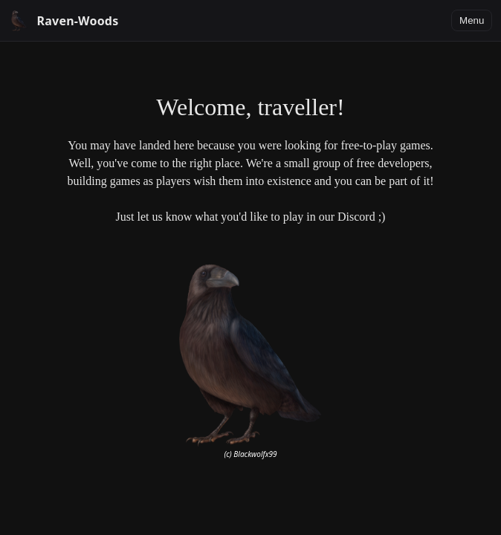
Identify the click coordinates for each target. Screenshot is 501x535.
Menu (471, 20)
